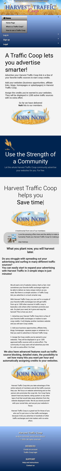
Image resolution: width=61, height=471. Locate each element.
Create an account (30, 450)
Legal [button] (5, 44)
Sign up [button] (6, 40)
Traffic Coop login (30, 452)
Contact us (30, 465)
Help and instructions (30, 463)
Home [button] (7, 18)
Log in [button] (6, 35)
